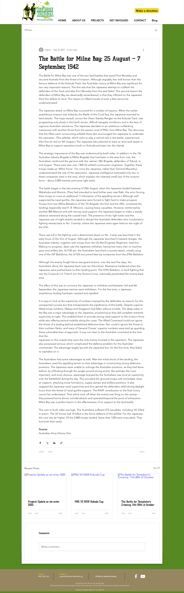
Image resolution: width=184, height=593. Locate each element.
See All (156, 468)
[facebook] (136, 576)
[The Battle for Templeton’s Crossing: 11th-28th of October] (138, 485)
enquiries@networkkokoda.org (71, 576)
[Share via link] (61, 443)
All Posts (28, 30)
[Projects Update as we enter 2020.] (45, 485)
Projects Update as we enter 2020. (43, 503)
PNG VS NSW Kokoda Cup (89, 501)
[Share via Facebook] (40, 443)
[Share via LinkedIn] (54, 443)
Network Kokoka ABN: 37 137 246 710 (90, 590)
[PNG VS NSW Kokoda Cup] (92, 485)
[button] (156, 30)
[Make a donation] (147, 10)
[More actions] (143, 50)
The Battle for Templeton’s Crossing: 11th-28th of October (137, 503)
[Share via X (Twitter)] (47, 443)
